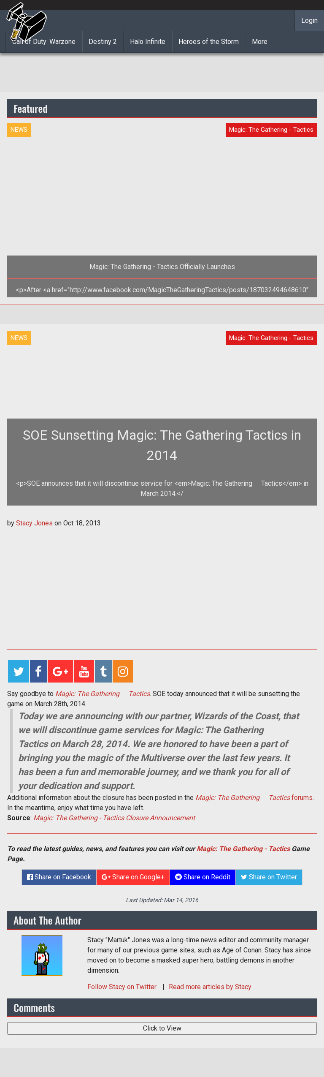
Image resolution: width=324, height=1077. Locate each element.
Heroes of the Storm (208, 42)
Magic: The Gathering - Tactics (243, 849)
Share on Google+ (133, 877)
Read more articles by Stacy (210, 987)
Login (309, 20)
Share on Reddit (202, 877)
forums (254, 798)
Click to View (162, 1028)
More (259, 42)
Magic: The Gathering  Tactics (102, 694)
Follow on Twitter (122, 987)
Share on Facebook (59, 877)
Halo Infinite (147, 42)
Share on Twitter (269, 877)
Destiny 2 (103, 42)
